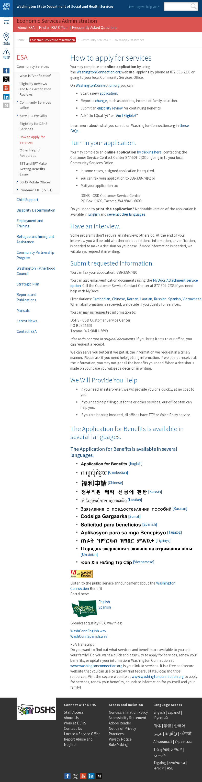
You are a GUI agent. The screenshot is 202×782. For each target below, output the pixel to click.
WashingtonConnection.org (99, 72)
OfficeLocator (6, 38)
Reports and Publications (26, 297)
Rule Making (118, 744)
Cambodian (101, 298)
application (108, 93)
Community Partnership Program (35, 255)
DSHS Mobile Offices (35, 182)
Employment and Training (30, 223)
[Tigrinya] (126, 540)
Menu (6, 20)
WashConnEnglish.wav (88, 631)
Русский (161, 717)
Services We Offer (34, 115)
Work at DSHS (75, 723)
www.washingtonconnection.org (96, 665)
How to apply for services (32, 140)
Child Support (27, 199)
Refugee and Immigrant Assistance (35, 239)
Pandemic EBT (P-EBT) (36, 190)
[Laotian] (111, 499)
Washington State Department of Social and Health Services (65, 6)
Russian (160, 298)
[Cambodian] (104, 472)
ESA (22, 57)
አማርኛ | (177, 749)
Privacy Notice (120, 739)
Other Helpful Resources (30, 153)
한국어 (179, 725)
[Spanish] (119, 524)
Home (21, 40)
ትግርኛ (159, 768)
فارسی (159, 754)
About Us (71, 717)
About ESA (26, 27)
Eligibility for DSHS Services (34, 126)
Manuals (23, 310)
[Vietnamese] (117, 561)
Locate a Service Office (82, 733)
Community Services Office (35, 105)
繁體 (168, 725)
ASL (170, 768)
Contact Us (73, 728)
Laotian (146, 298)
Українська (184, 741)
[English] (111, 463)
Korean (132, 298)
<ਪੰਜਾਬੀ (186, 733)
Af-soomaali (162, 741)
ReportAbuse (6, 54)
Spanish (174, 298)
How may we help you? (143, 7)
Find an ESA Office (53, 27)
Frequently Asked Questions (94, 27)
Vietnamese (192, 298)
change (101, 100)
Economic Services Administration (52, 40)
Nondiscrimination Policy (128, 712)
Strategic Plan (28, 284)
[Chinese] (102, 482)
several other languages (126, 214)
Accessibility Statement (128, 717)
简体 (157, 725)
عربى (157, 733)
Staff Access (74, 712)
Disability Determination (36, 210)
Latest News (27, 320)
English (94, 214)
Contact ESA (27, 331)
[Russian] (134, 508)
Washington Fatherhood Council (36, 271)
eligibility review (110, 108)
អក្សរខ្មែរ (171, 733)
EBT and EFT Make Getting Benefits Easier (33, 169)
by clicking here (149, 152)
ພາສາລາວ (177, 762)
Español (173, 712)
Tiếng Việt (161, 749)
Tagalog (159, 762)
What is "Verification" (35, 75)
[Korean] (121, 491)
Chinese (118, 298)
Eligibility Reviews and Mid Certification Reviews (35, 89)
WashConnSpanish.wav (88, 636)
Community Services (94, 40)
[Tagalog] (131, 532)
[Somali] (111, 516)
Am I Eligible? (126, 115)
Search (193, 6)
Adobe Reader (120, 723)
